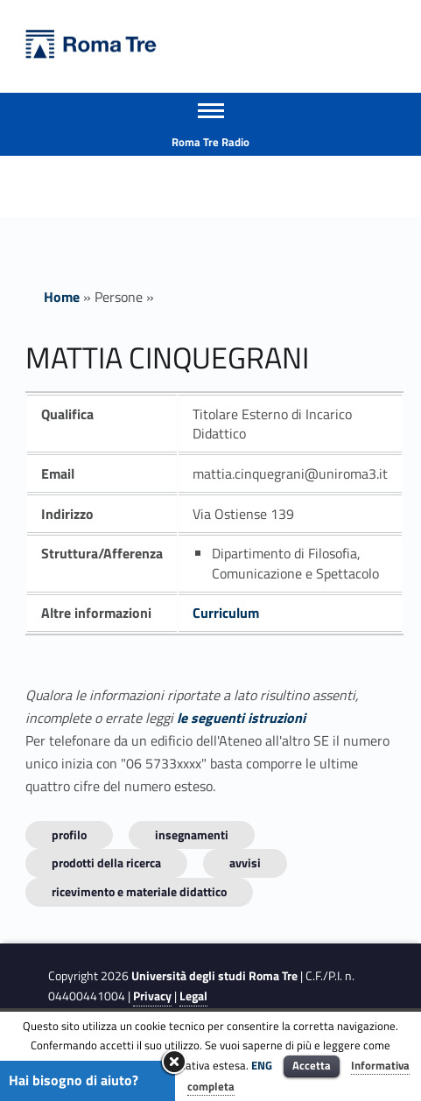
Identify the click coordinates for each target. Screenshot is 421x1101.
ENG (261, 1065)
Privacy (152, 996)
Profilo (69, 834)
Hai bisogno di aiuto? (73, 1079)
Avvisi (245, 862)
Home (62, 296)
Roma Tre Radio (210, 142)
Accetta (311, 1065)
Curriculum (226, 612)
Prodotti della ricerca (106, 862)
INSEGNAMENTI (191, 834)
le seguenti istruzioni (241, 717)
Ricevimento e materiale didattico (139, 891)
